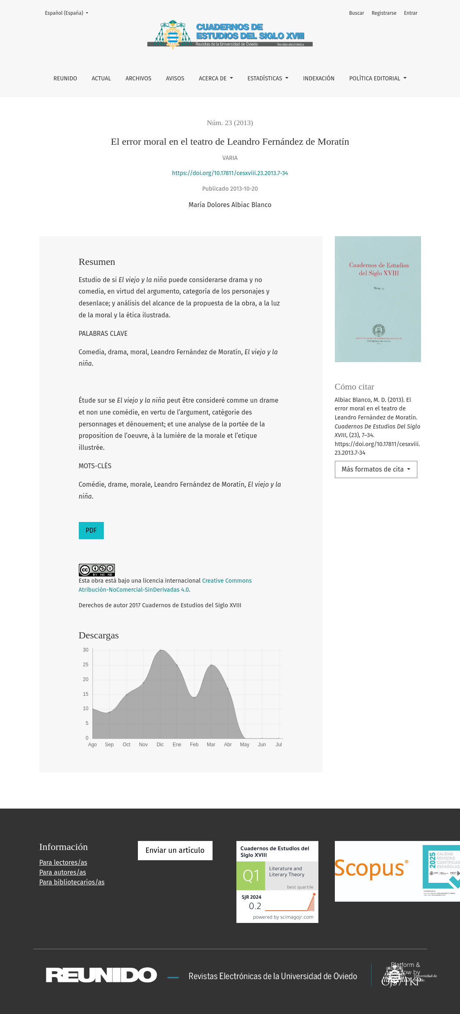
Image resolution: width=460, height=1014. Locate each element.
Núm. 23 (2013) (230, 122)
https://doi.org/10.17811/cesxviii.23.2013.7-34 (230, 173)
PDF (91, 530)
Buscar (356, 13)
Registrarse (384, 13)
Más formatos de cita (374, 469)
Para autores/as (62, 872)
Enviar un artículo (175, 850)
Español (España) (69, 12)
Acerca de (213, 78)
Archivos (138, 78)
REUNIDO (65, 78)
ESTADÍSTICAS (265, 78)
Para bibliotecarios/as (72, 882)
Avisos (175, 78)
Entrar (410, 13)
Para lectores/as (63, 862)
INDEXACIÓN (318, 78)
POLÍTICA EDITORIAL (375, 78)
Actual (101, 78)
